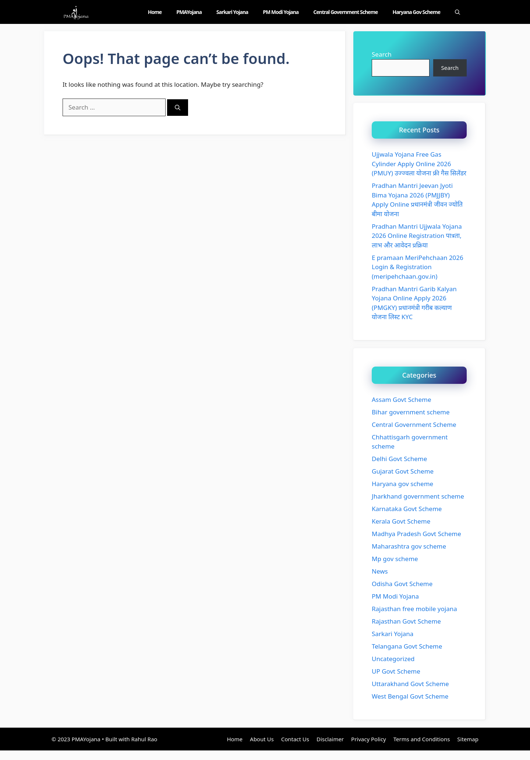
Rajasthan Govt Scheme (406, 621)
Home (155, 11)
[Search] (177, 107)
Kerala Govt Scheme (401, 521)
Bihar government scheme (411, 412)
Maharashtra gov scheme (409, 546)
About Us (262, 739)
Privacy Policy (368, 739)
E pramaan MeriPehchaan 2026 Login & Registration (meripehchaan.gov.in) (417, 267)
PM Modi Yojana (280, 11)
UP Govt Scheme (396, 671)
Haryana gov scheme (416, 11)
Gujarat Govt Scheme (403, 471)
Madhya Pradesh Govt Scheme (416, 533)
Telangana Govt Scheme (407, 646)
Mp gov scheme (395, 558)
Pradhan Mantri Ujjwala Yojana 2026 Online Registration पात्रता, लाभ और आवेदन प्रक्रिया (417, 235)
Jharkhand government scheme (418, 496)
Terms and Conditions (421, 739)
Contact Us (295, 739)
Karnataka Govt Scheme (407, 508)
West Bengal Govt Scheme (410, 696)
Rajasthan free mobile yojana (414, 608)
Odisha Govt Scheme (402, 583)
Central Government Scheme (345, 11)
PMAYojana (189, 11)
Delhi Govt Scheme (399, 458)
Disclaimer (330, 739)
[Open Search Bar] (457, 12)
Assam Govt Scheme (401, 399)
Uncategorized (393, 658)
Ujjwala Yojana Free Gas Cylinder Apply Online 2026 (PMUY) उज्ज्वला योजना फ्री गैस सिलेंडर (419, 163)
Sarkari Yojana (232, 11)
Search (382, 54)
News (380, 571)
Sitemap (467, 739)
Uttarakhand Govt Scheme (410, 683)
